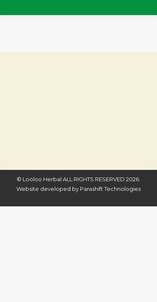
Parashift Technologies (110, 188)
